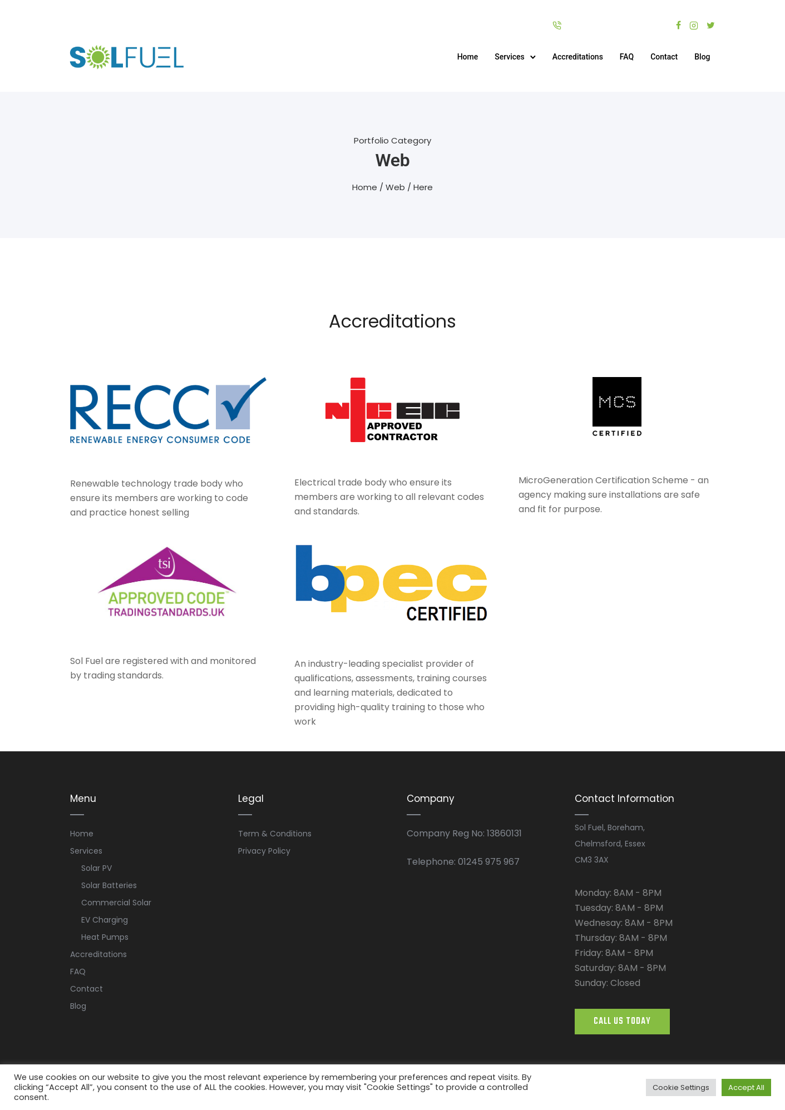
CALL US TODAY (622, 1021)
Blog (701, 56)
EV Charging (104, 919)
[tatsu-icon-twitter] (711, 25)
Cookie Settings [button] (681, 1087)
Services (509, 56)
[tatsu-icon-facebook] (678, 25)
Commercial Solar (116, 902)
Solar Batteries (109, 885)
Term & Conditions (275, 833)
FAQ (626, 56)
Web (395, 187)
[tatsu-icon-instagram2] (693, 25)
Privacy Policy (264, 850)
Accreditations (577, 56)
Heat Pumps (105, 937)
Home (467, 56)
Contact (663, 56)
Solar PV (96, 868)
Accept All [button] (746, 1087)
